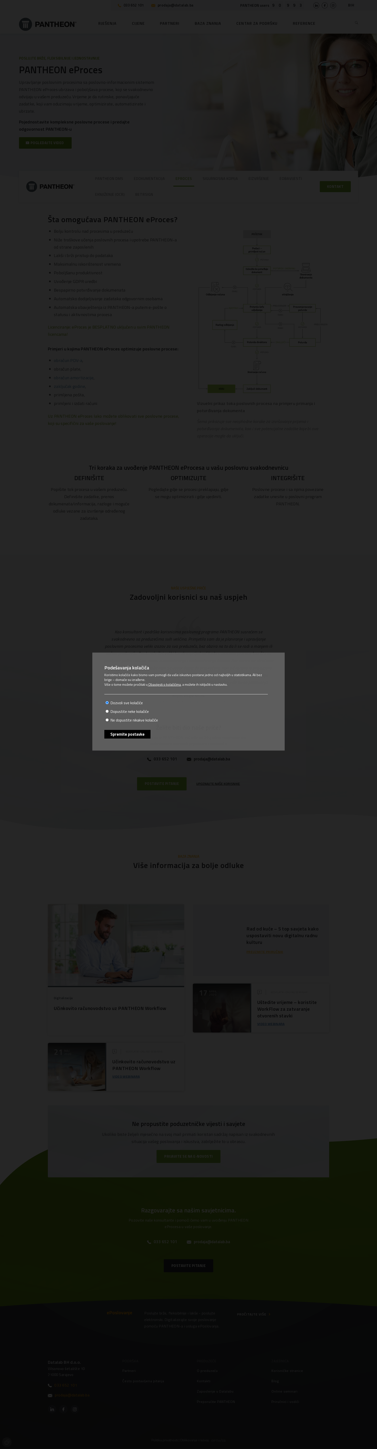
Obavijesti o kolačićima (164, 684)
